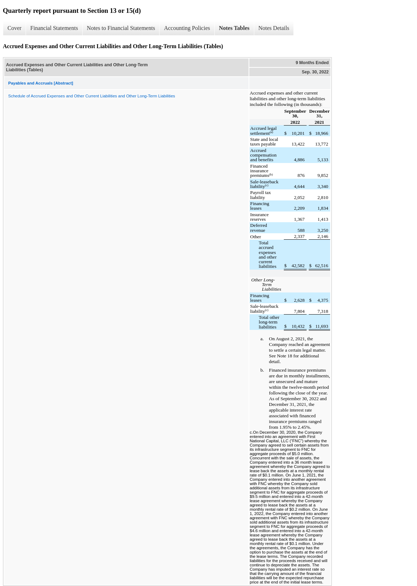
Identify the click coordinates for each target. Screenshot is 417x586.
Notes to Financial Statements (121, 28)
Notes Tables (234, 28)
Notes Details (274, 28)
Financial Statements (54, 28)
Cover (14, 28)
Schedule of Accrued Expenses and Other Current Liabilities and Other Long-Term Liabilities (91, 96)
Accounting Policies (187, 28)
